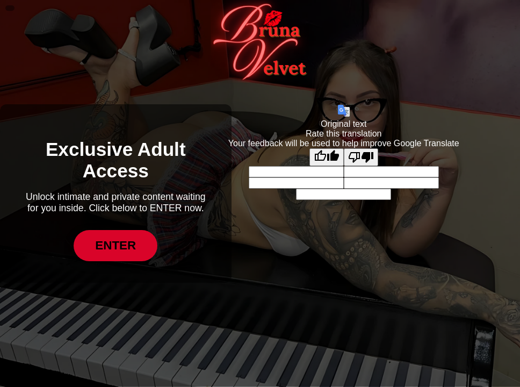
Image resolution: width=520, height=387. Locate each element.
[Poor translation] (361, 157)
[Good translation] (326, 157)
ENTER (115, 245)
